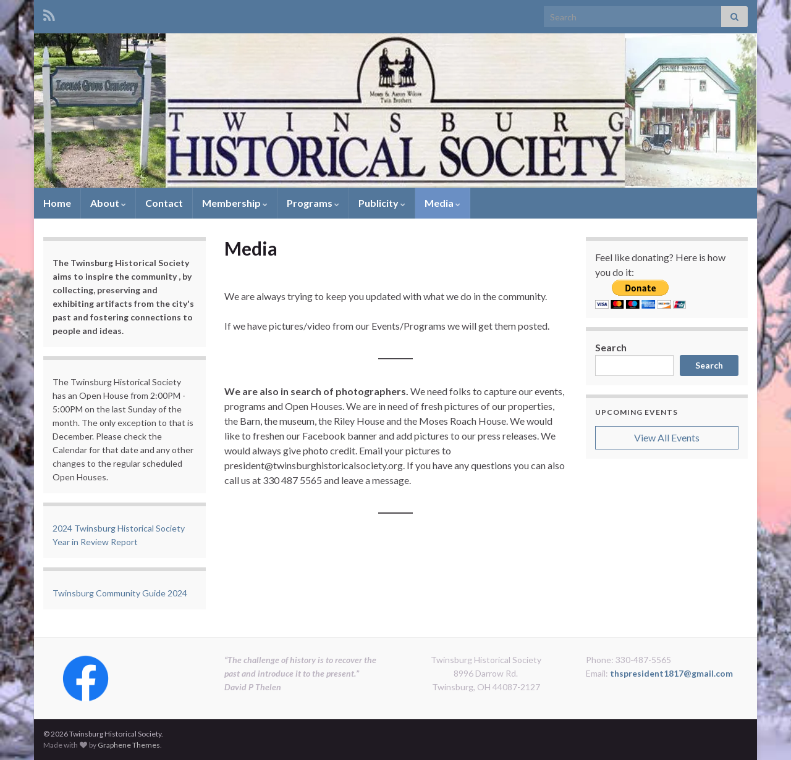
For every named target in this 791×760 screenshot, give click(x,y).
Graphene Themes (129, 745)
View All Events (667, 437)
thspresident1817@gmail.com (671, 673)
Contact (164, 203)
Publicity (381, 203)
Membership (235, 203)
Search (611, 347)
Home (57, 203)
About (108, 203)
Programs (313, 203)
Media (442, 203)
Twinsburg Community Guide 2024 (120, 593)
